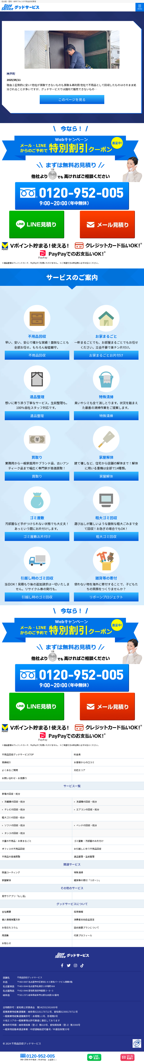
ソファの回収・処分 (14, 825)
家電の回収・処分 (11, 793)
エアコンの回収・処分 (87, 809)
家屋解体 (6, 880)
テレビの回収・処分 (14, 809)
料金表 (77, 754)
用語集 (5, 935)
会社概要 (6, 911)
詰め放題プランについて (86, 927)
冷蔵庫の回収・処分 (14, 801)
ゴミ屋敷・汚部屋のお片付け (89, 840)
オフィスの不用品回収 (13, 848)
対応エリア (79, 770)
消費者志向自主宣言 (84, 919)
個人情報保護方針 (11, 919)
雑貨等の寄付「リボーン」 (87, 880)
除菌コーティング (11, 872)
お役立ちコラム (10, 927)
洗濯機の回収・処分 (86, 801)
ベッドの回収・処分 (86, 825)
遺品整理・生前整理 (84, 856)
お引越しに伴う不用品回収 (87, 848)
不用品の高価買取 (11, 856)
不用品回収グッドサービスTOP (18, 754)
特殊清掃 (78, 872)
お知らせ (6, 943)
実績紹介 (6, 762)
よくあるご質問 (10, 770)
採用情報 (78, 911)
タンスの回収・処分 (14, 833)
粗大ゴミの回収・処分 (13, 817)
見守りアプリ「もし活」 (14, 896)
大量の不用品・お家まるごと (17, 840)
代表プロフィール (83, 935)
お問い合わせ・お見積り (14, 778)
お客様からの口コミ (84, 762)
